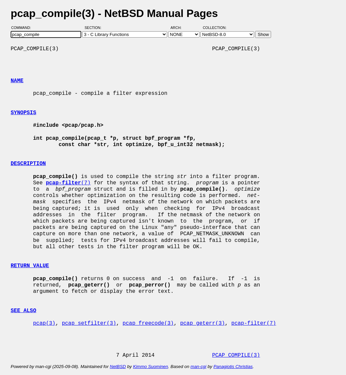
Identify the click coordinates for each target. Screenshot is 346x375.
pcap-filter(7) (253, 323)
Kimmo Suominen (150, 366)
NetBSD (118, 366)
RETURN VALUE (30, 266)
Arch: (179, 28)
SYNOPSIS (23, 112)
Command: (23, 28)
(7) (68, 183)
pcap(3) (44, 323)
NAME (17, 81)
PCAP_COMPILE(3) (236, 355)
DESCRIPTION (28, 163)
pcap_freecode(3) (148, 323)
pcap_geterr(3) (202, 323)
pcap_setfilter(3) (89, 323)
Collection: (214, 28)
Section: (94, 28)
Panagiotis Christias (233, 366)
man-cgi (198, 366)
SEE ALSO (23, 310)
